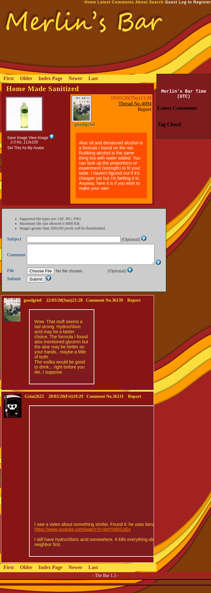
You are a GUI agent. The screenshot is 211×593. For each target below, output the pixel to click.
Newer (75, 78)
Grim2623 (34, 404)
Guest (171, 2)
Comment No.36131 (105, 404)
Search (156, 2)
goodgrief (84, 124)
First (8, 78)
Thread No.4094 (135, 103)
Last (93, 78)
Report (145, 109)
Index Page (50, 78)
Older (26, 78)
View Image (38, 138)
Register (202, 2)
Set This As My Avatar (25, 148)
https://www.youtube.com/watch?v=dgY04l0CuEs (82, 536)
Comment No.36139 (104, 307)
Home (90, 2)
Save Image (17, 138)
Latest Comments (115, 2)
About (141, 2)
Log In (185, 2)
